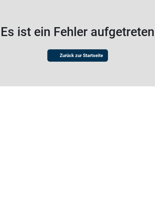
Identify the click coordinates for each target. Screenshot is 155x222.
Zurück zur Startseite (77, 55)
